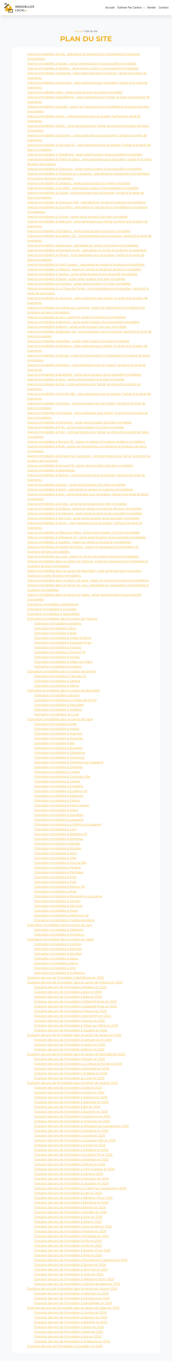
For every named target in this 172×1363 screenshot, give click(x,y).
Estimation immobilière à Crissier (57, 783)
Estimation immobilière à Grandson (58, 817)
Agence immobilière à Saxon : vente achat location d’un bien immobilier (76, 486)
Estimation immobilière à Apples (56, 730)
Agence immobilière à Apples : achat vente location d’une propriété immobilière (82, 65)
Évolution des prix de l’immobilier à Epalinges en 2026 (71, 1161)
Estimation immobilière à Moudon (57, 850)
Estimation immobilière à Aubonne (58, 735)
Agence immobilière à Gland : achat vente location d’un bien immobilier (76, 281)
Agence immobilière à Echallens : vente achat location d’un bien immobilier (79, 233)
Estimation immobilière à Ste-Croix (58, 907)
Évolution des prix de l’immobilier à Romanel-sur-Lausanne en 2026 (80, 1262)
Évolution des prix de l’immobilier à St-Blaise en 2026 (70, 1075)
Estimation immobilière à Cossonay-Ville (62, 778)
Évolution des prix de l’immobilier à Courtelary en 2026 (65, 1348)
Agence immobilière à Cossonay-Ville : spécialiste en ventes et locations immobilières (86, 204)
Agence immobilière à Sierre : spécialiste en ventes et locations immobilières (80, 491)
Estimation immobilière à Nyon (55, 855)
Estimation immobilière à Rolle (55, 893)
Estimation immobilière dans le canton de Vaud (60, 721)
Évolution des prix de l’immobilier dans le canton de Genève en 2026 (74, 1037)
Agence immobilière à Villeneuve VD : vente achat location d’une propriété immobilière (86, 539)
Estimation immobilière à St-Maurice (59, 974)
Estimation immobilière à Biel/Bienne (52, 606)
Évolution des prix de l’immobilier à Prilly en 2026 (68, 1242)
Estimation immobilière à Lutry (55, 831)
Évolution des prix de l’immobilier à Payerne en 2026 (70, 1233)
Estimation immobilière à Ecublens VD (60, 793)
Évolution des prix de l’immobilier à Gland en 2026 (68, 1175)
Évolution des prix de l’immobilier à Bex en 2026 (67, 1108)
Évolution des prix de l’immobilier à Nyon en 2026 (68, 1218)
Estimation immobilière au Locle (56, 716)
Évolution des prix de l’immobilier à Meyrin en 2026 (69, 1051)
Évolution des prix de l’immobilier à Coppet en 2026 (69, 1137)
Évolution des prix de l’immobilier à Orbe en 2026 (68, 1223)
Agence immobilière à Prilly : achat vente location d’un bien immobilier (75, 429)
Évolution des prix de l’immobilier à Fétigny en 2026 (69, 1166)
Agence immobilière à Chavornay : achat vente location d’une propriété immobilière (84, 170)
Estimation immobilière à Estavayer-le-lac (63, 644)
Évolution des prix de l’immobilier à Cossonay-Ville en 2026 (75, 1142)
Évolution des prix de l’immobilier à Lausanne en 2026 (71, 1185)
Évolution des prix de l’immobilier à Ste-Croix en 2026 (71, 1271)
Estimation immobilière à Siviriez (57, 659)
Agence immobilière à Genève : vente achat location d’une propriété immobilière (82, 276)
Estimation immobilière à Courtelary (52, 611)
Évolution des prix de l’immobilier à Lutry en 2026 (68, 1195)
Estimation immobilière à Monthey (58, 955)
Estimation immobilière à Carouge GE (60, 678)
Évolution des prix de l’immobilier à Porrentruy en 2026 (72, 1300)
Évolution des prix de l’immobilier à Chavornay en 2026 (72, 1123)
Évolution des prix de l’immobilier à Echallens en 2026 (71, 1151)
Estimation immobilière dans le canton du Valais (60, 941)
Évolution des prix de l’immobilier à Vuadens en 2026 (70, 1032)
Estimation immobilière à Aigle (55, 726)
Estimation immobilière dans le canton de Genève (61, 673)
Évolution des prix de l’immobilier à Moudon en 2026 (70, 1214)
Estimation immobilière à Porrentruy (59, 936)
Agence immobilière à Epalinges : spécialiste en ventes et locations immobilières (83, 247)
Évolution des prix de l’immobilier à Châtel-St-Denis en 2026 (75, 1003)
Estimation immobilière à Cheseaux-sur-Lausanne (68, 764)
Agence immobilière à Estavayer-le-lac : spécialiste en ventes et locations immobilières (87, 252)
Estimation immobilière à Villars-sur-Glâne (63, 663)
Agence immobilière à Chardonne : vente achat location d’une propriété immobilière (84, 156)
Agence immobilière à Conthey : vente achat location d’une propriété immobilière (83, 190)
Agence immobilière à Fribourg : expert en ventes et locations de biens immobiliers (84, 271)
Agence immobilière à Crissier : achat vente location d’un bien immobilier (77, 218)
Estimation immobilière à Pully (55, 884)
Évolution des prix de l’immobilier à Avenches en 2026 (71, 1104)
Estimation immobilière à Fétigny (57, 802)
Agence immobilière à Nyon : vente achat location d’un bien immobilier (76, 381)
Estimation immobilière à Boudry (57, 697)
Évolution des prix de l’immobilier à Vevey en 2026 (68, 1276)
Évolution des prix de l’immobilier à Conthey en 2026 (70, 1314)
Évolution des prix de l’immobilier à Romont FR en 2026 (72, 1018)
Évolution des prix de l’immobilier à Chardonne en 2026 (72, 1118)
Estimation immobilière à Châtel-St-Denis (62, 639)
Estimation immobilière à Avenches (58, 740)
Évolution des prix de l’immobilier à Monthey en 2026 (70, 1324)
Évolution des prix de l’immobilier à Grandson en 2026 (71, 1180)
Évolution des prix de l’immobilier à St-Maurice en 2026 (72, 1343)
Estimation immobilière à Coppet (57, 773)
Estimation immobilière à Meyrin (56, 687)
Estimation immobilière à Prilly (55, 879)
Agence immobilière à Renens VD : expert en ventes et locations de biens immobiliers (86, 443)
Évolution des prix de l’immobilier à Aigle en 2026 (68, 1089)
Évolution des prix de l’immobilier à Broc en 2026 (68, 994)
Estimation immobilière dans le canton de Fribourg (62, 620)
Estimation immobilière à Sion (55, 970)
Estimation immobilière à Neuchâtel (59, 706)
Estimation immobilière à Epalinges (58, 797)
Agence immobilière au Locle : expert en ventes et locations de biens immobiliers (83, 558)
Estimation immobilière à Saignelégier (53, 616)
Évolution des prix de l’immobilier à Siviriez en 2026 (69, 1022)
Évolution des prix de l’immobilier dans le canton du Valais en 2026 (73, 1309)
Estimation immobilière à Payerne (57, 869)
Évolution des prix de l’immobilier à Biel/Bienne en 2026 (65, 979)
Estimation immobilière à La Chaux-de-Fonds (65, 702)
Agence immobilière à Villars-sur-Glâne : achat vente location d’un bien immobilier (83, 534)
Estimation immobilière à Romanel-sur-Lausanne (68, 898)
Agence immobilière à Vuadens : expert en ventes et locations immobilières (79, 544)
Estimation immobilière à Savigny (57, 903)
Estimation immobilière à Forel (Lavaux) (61, 807)
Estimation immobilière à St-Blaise (58, 711)
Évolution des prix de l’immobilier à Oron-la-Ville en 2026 (73, 1228)
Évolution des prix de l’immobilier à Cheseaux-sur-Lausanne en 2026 (81, 1128)
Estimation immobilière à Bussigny (58, 750)
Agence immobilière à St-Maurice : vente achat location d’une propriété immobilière (84, 515)
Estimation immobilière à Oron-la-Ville (60, 864)
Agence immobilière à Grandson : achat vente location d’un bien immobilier (79, 285)
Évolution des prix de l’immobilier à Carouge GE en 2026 (73, 1041)
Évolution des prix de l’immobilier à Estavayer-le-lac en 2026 (75, 1008)
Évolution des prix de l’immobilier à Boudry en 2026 (69, 1061)
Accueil (78, 33)
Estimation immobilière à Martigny (58, 951)
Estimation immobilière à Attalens (57, 625)
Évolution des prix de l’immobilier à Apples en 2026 (69, 1094)
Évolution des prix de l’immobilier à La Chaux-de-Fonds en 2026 (78, 1065)
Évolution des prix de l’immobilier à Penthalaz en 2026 (71, 1238)
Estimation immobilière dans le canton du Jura (59, 927)
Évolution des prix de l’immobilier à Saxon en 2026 (69, 1329)
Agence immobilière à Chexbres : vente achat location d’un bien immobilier (78, 185)
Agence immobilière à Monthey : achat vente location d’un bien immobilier (78, 343)
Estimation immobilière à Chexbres (58, 769)
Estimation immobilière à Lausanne (58, 821)
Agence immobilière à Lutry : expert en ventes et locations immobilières (76, 319)
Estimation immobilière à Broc (55, 630)
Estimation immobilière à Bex (54, 745)
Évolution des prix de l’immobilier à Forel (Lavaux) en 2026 (74, 1171)
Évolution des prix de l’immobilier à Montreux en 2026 (71, 1204)
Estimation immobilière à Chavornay (59, 759)
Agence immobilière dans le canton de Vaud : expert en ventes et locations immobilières (88, 582)
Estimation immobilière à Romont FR (60, 654)
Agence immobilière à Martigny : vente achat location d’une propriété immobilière (83, 324)
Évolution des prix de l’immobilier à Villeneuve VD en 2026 (74, 1281)
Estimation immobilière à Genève (57, 683)
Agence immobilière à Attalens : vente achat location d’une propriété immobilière (83, 70)
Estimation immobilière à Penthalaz (59, 874)
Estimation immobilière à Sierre (56, 965)
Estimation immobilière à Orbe (55, 860)
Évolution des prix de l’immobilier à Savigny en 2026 (70, 1266)
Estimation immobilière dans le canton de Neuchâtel (63, 692)
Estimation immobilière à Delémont (58, 931)
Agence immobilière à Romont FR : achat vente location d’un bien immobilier (80, 467)
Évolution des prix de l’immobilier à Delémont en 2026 (71, 1295)
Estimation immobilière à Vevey (56, 912)
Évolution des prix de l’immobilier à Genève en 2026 (70, 1046)
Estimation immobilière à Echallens (58, 788)
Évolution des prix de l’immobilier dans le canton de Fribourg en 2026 (75, 984)
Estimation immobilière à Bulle (55, 635)
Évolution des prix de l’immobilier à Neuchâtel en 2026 (71, 1070)
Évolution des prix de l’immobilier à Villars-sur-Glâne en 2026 (76, 1027)
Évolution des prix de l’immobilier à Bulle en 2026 (68, 998)
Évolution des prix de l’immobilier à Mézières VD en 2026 (73, 1199)
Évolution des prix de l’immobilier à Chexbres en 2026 (71, 1132)
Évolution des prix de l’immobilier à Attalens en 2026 (70, 989)
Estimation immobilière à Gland (56, 812)
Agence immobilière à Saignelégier (51, 472)
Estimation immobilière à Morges (57, 845)
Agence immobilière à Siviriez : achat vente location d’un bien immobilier (77, 505)
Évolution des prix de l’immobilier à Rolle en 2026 (68, 1257)
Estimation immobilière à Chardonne (59, 754)
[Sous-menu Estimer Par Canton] (144, 8)
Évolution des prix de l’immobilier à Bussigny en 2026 (71, 1113)
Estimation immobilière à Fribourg (57, 649)
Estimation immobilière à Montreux (58, 840)
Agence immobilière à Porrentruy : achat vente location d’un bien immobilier (79, 424)
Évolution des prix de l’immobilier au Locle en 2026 (69, 1080)
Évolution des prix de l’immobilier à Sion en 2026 (67, 1338)
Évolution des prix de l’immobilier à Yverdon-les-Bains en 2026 (77, 1285)
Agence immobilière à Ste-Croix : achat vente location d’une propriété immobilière (83, 520)
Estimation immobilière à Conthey (57, 946)
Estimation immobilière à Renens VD (59, 888)
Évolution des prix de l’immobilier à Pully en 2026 (68, 1247)
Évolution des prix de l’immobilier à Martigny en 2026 (71, 1319)
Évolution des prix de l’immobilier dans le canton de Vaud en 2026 (72, 1085)
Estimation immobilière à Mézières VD (60, 836)
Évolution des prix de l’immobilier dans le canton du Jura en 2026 (72, 1290)
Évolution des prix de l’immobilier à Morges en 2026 (70, 1209)
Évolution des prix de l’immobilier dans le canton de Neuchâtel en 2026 (76, 1056)
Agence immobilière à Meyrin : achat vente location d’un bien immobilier (77, 328)
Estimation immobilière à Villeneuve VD (61, 917)
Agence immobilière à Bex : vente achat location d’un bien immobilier (75, 94)
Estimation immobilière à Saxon (56, 960)
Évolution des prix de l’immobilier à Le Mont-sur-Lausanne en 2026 (80, 1190)
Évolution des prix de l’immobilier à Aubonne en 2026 (71, 1099)
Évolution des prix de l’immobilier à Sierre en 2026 (68, 1333)
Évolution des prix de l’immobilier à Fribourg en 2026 (70, 1013)
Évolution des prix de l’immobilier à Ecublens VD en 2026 (73, 1156)
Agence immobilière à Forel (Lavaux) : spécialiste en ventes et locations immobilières (86, 266)
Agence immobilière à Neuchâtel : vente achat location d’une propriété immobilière (84, 376)
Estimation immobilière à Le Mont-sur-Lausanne (67, 826)
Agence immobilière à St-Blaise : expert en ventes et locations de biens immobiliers (84, 510)
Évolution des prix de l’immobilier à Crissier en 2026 (70, 1147)
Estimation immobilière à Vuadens (58, 668)
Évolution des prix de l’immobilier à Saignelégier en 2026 (73, 1305)
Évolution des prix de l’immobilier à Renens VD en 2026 (72, 1252)
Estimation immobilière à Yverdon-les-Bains (64, 922)
